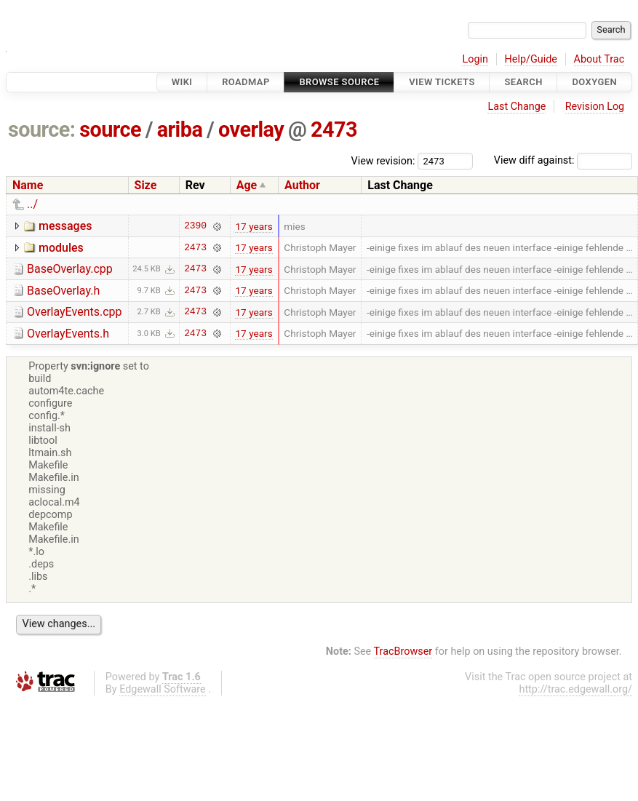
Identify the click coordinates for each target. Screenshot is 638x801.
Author (302, 185)
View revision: (383, 160)
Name (27, 185)
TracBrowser (403, 651)
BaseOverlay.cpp (70, 269)
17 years (253, 226)
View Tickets (441, 81)
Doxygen (594, 81)
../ (32, 204)
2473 (334, 129)
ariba (180, 129)
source (110, 129)
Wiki (182, 81)
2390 (195, 226)
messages (65, 226)
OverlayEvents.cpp (74, 312)
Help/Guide (531, 59)
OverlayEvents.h (68, 333)
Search (523, 81)
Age (247, 185)
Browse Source (339, 81)
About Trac (599, 59)
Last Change (516, 106)
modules (61, 248)
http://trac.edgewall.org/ (575, 689)
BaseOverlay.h (63, 291)
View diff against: (563, 160)
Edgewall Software (162, 689)
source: (42, 129)
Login (475, 59)
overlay (251, 129)
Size (146, 185)
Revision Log (595, 106)
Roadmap (246, 81)
